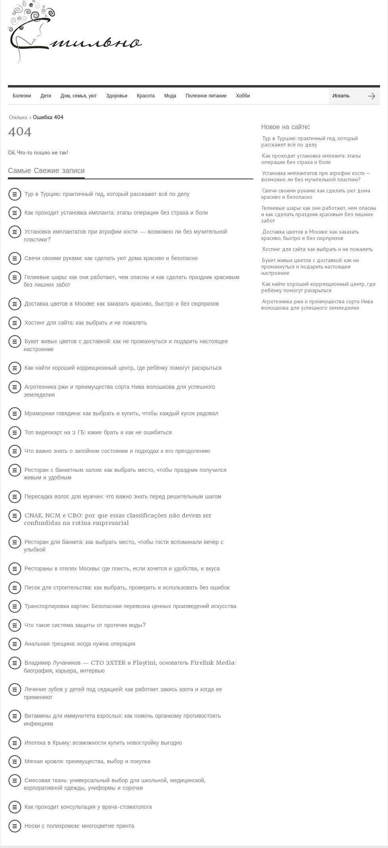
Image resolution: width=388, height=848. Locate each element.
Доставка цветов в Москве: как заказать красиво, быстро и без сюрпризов (122, 303)
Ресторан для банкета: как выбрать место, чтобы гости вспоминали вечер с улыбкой (123, 545)
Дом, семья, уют (79, 96)
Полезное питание (206, 96)
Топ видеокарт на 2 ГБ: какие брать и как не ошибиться (98, 432)
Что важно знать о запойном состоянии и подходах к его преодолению (117, 450)
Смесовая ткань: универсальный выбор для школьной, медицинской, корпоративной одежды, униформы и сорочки (114, 784)
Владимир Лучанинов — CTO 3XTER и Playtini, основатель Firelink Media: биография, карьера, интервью (130, 666)
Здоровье (116, 96)
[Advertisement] (320, 438)
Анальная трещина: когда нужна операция (80, 643)
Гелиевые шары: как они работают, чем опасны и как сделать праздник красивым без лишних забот (132, 281)
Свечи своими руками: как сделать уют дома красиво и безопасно (111, 258)
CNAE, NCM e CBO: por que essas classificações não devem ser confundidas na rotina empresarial (118, 519)
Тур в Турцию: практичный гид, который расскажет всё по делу (107, 194)
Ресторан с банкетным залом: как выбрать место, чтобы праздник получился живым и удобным (125, 473)
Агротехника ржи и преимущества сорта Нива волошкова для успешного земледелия (119, 390)
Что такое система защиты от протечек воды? (85, 625)
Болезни (22, 96)
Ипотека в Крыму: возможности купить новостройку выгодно (103, 742)
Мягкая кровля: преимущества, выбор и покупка (87, 761)
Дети (46, 96)
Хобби (243, 96)
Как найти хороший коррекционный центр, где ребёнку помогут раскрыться (123, 367)
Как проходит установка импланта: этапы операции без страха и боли (116, 212)
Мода (170, 96)
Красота (146, 96)
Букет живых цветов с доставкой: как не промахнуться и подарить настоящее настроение (126, 345)
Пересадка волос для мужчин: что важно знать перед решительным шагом (123, 496)
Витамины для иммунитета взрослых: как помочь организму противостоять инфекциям (122, 719)
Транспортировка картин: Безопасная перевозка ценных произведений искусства (130, 606)
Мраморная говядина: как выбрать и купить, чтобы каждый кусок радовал (122, 413)
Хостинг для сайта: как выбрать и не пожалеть (86, 322)
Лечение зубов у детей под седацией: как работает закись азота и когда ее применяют (123, 693)
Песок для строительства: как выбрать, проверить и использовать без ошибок (127, 587)
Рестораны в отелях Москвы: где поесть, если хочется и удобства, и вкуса (122, 568)
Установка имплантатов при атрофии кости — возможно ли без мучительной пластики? (125, 235)
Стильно (18, 117)
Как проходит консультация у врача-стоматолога (88, 806)
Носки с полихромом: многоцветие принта (79, 825)
